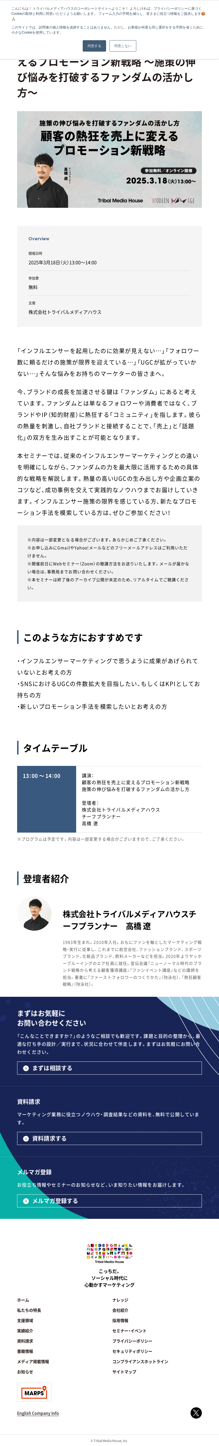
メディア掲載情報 (33, 1361)
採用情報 (120, 1320)
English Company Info (38, 1413)
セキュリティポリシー (132, 1351)
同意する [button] (94, 46)
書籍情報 (25, 1351)
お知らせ (25, 1371)
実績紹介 (25, 1330)
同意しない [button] (122, 46)
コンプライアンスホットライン (140, 1361)
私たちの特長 (29, 1310)
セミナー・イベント (129, 1330)
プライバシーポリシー (132, 1341)
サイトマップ (124, 1371)
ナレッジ (120, 1300)
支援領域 (25, 1320)
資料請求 (25, 1341)
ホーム (23, 1300)
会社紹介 (120, 1310)
